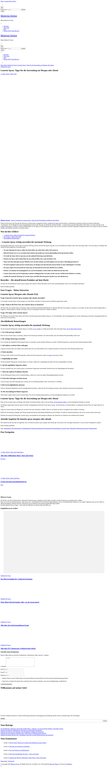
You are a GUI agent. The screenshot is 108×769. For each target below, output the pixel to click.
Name (2, 671)
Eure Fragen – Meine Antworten (12, 237)
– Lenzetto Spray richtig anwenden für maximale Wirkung (19, 235)
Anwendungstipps (16, 428)
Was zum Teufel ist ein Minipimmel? (19, 752)
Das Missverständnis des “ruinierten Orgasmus (16, 579)
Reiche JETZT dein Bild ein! (11, 31)
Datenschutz (4, 763)
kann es (51, 355)
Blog (5, 29)
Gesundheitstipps (26, 428)
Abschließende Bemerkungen (12, 238)
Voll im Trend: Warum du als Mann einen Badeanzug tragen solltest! (27, 744)
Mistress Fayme (9, 15)
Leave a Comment (35, 220)
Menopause (73, 428)
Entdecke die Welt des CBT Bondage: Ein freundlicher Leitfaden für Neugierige (22, 733)
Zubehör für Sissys (6, 67)
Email (2, 674)
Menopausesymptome (82, 428)
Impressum (11, 763)
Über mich (6, 28)
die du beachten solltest (60, 402)
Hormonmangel (48, 428)
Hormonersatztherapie (37, 428)
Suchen (3, 720)
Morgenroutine (93, 428)
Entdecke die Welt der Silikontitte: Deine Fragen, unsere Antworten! (27, 759)
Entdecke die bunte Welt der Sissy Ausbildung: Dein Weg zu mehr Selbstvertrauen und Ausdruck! (27, 737)
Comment (3, 668)
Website (3, 677)
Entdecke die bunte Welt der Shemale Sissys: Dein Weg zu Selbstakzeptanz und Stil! (23, 735)
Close (2, 11)
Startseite (6, 26)
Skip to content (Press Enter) (8, 1)
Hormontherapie (56, 428)
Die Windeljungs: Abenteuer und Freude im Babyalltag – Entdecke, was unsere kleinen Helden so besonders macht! (32, 730)
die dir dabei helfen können (74, 329)
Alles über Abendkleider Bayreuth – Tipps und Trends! (24, 756)
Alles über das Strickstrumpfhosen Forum (15, 625)
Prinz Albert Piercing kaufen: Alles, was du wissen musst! (20, 602)
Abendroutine (7, 428)
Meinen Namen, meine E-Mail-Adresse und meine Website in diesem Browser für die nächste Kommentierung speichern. (35, 680)
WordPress (69, 766)
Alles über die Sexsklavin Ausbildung (19, 748)
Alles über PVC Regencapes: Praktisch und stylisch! (18, 648)
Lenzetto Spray (66, 428)
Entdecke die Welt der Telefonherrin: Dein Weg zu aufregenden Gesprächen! (21, 732)
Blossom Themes (54, 766)
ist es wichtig (37, 329)
